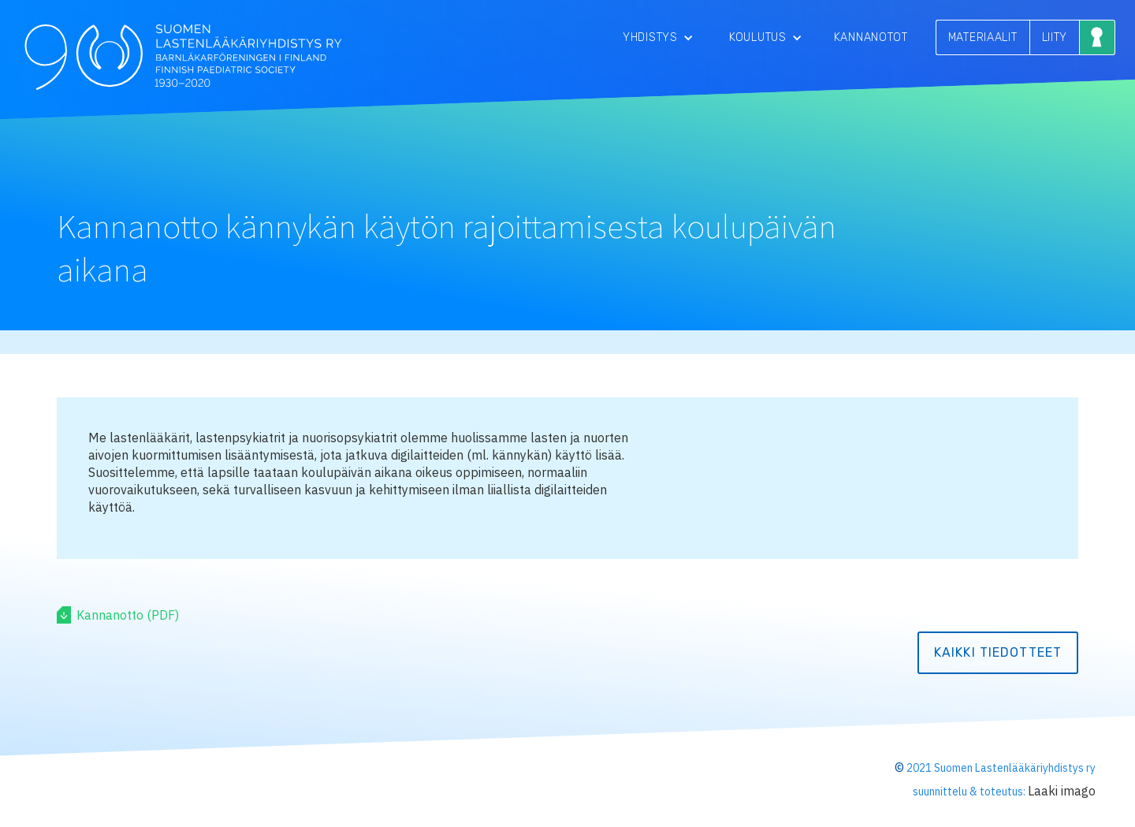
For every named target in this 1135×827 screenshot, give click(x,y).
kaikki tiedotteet (998, 652)
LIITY (1055, 37)
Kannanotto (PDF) (127, 615)
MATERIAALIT (983, 37)
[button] (658, 37)
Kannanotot (871, 37)
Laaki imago (1062, 791)
